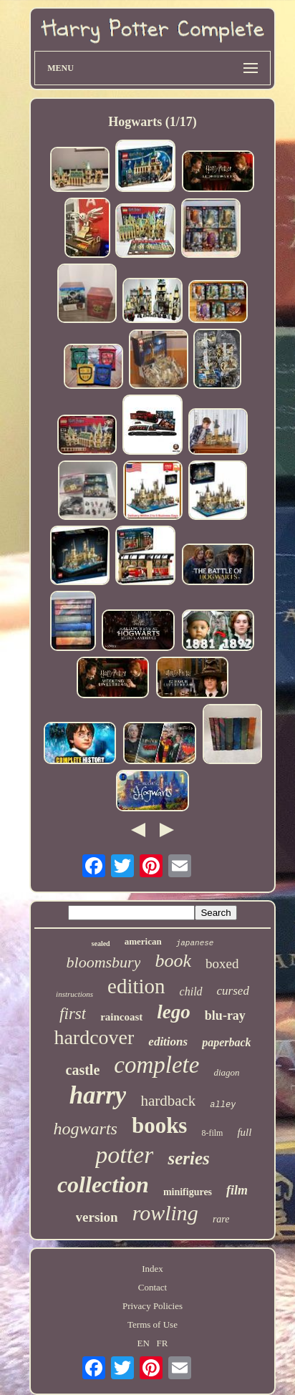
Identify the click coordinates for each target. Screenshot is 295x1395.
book (173, 960)
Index (152, 1268)
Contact (152, 1287)
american (143, 941)
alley (223, 1105)
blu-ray (225, 1015)
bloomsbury (104, 962)
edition (136, 986)
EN (143, 1343)
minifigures (187, 1192)
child (191, 991)
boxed (221, 963)
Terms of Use (152, 1324)
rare (221, 1219)
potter (124, 1154)
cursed (233, 991)
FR (162, 1343)
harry (98, 1095)
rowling (165, 1213)
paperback (226, 1042)
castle (83, 1070)
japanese (195, 943)
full (244, 1132)
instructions (74, 994)
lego (173, 1012)
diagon (226, 1072)
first (72, 1014)
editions (168, 1041)
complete (156, 1065)
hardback (167, 1100)
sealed (101, 943)
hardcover (94, 1037)
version (97, 1217)
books (160, 1125)
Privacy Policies (152, 1305)
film (237, 1190)
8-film (212, 1133)
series (188, 1158)
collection (103, 1184)
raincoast (121, 1017)
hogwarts (85, 1128)
